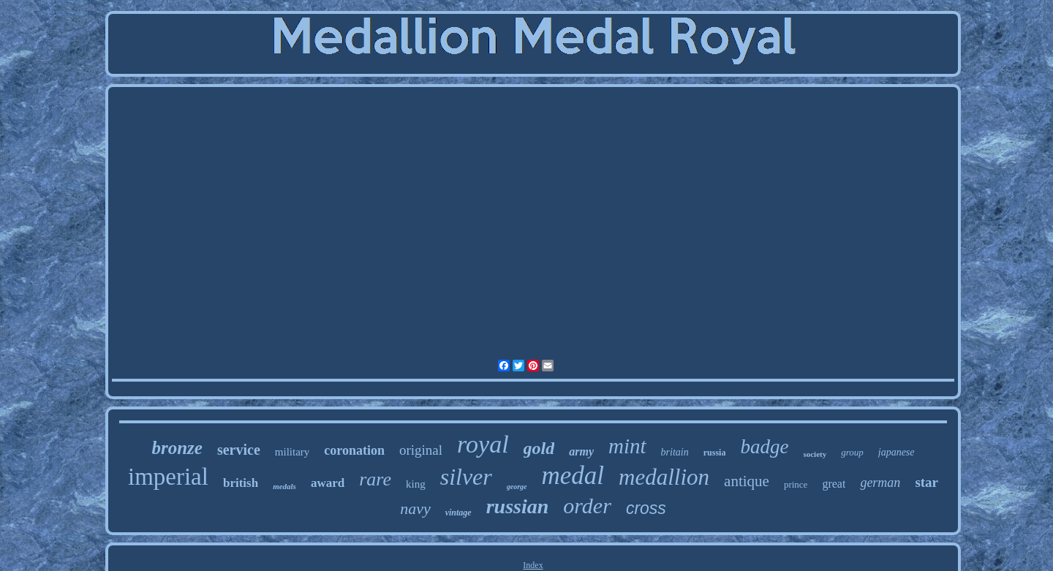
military (292, 452)
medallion (664, 477)
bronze (176, 448)
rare (375, 479)
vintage (458, 512)
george (517, 487)
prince (795, 484)
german (880, 482)
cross (646, 508)
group (852, 452)
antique (746, 481)
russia (714, 452)
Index (533, 565)
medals (284, 486)
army (581, 451)
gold (539, 448)
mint (627, 446)
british (240, 483)
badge (764, 447)
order (587, 506)
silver (466, 477)
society (814, 454)
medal (573, 475)
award (327, 483)
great (833, 483)
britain (675, 452)
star (926, 482)
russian (517, 506)
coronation (354, 450)
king (416, 484)
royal (483, 444)
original (420, 450)
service (238, 450)
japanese (896, 452)
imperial (168, 477)
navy (415, 508)
